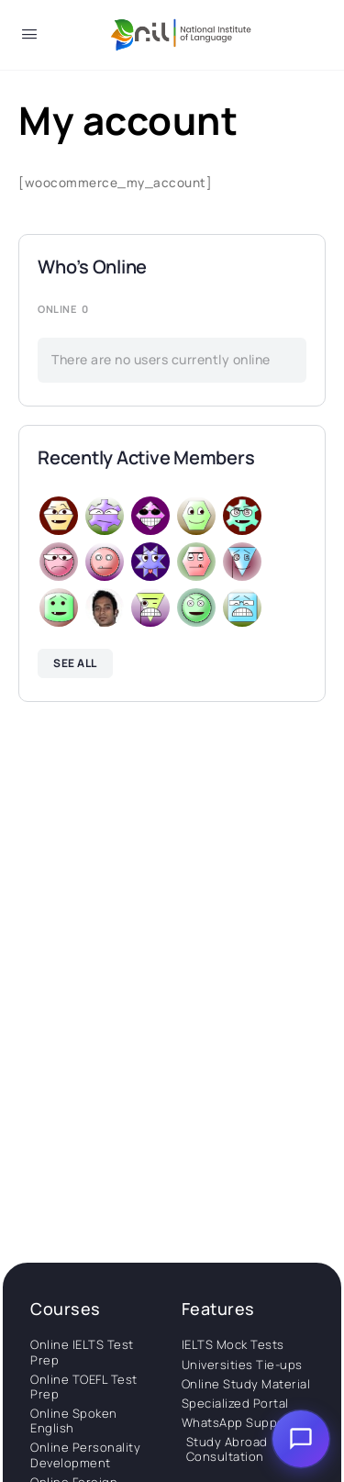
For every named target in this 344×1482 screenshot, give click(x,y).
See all (75, 663)
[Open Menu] (29, 37)
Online (63, 309)
